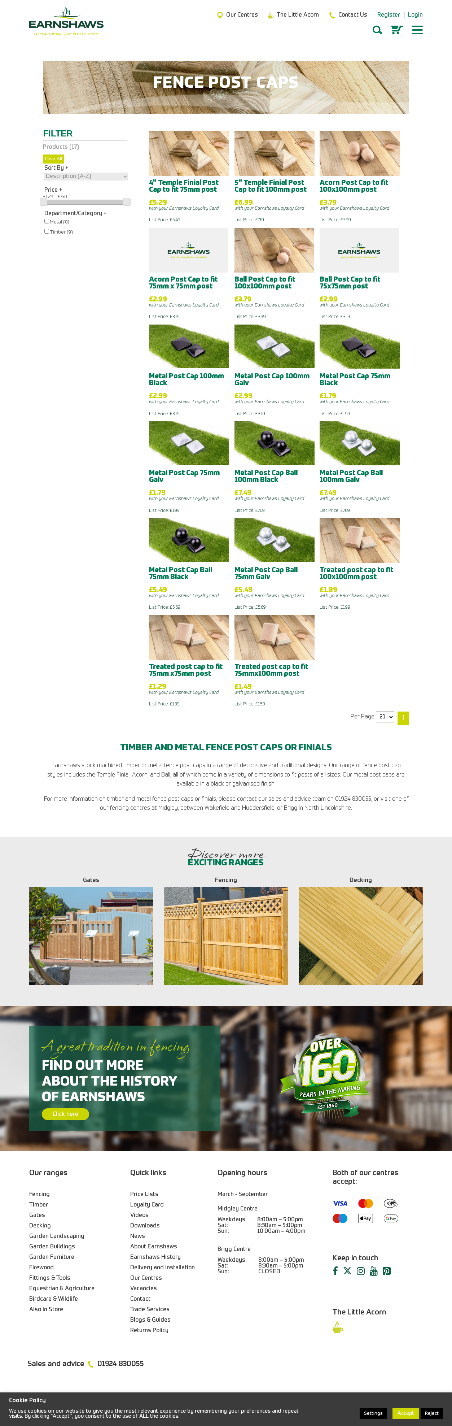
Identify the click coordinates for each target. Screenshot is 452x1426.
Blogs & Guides (150, 1320)
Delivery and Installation (162, 1268)
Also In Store (46, 1310)
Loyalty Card (147, 1205)
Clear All (53, 159)
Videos (139, 1215)
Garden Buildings (52, 1247)
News (137, 1236)
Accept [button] (406, 1413)
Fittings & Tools (49, 1278)
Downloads (145, 1226)
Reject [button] (432, 1413)
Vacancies (143, 1289)
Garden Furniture (51, 1257)
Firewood (41, 1268)
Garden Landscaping (56, 1236)
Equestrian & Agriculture (62, 1289)
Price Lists (144, 1194)
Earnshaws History (155, 1257)
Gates (37, 1215)
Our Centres (146, 1278)
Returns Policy (149, 1331)
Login (415, 15)
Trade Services (150, 1310)
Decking (40, 1226)
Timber (38, 1205)
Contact (140, 1299)
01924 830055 (120, 1364)
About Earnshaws (153, 1247)
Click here (65, 1114)
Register (388, 15)
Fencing (39, 1194)
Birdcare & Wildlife (53, 1299)
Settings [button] (373, 1413)
